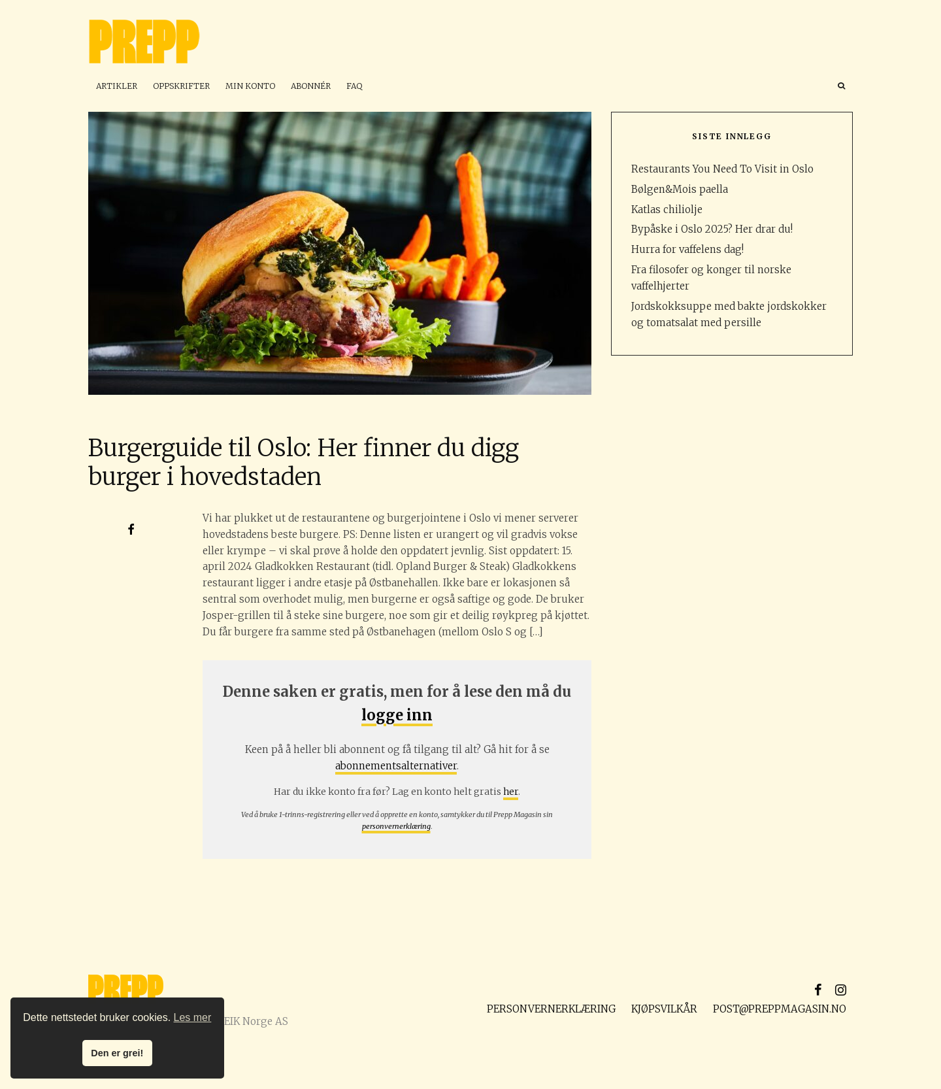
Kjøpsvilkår (664, 1009)
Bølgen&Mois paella (679, 189)
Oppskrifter (181, 86)
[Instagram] (841, 989)
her (510, 791)
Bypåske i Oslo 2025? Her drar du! (712, 229)
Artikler (116, 86)
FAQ (354, 86)
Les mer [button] (193, 1017)
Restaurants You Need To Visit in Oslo (722, 169)
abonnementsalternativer (396, 766)
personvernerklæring (396, 826)
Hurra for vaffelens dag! (687, 249)
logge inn (397, 715)
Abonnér (311, 86)
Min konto (250, 86)
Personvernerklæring (551, 1009)
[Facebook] (818, 989)
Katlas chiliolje (666, 209)
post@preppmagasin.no (779, 1009)
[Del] (130, 529)
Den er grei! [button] (117, 1053)
